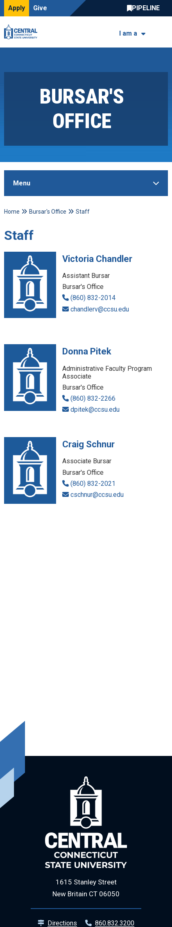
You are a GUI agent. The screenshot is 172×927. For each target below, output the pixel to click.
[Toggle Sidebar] (86, 183)
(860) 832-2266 (92, 398)
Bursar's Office (47, 211)
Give (40, 8)
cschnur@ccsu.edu (97, 494)
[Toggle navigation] (163, 32)
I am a (128, 33)
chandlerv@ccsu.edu (99, 309)
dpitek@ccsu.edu (95, 409)
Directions (62, 923)
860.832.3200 (114, 923)
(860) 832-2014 (92, 298)
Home (12, 211)
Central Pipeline (145, 8)
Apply (16, 8)
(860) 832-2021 (92, 483)
